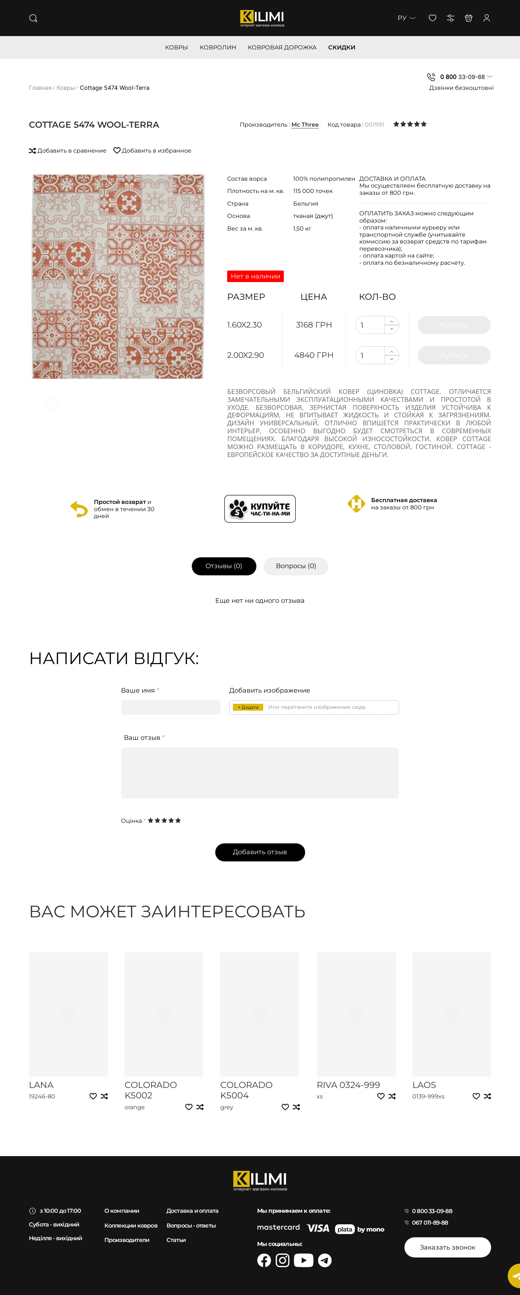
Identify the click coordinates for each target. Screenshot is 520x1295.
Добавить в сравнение (68, 150)
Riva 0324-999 (348, 1085)
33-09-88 (462, 77)
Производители (127, 1240)
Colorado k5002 (151, 1090)
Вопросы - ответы (191, 1225)
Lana (41, 1085)
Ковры (66, 87)
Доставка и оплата (192, 1210)
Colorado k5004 (246, 1090)
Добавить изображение (269, 690)
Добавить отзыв (260, 852)
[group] (118, 277)
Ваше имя (140, 690)
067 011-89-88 (430, 1222)
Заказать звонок (447, 1247)
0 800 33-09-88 (432, 1211)
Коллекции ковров (130, 1225)
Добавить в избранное (152, 150)
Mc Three (305, 124)
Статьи (176, 1240)
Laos (424, 1085)
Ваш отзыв (144, 738)
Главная (40, 87)
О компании (121, 1210)
